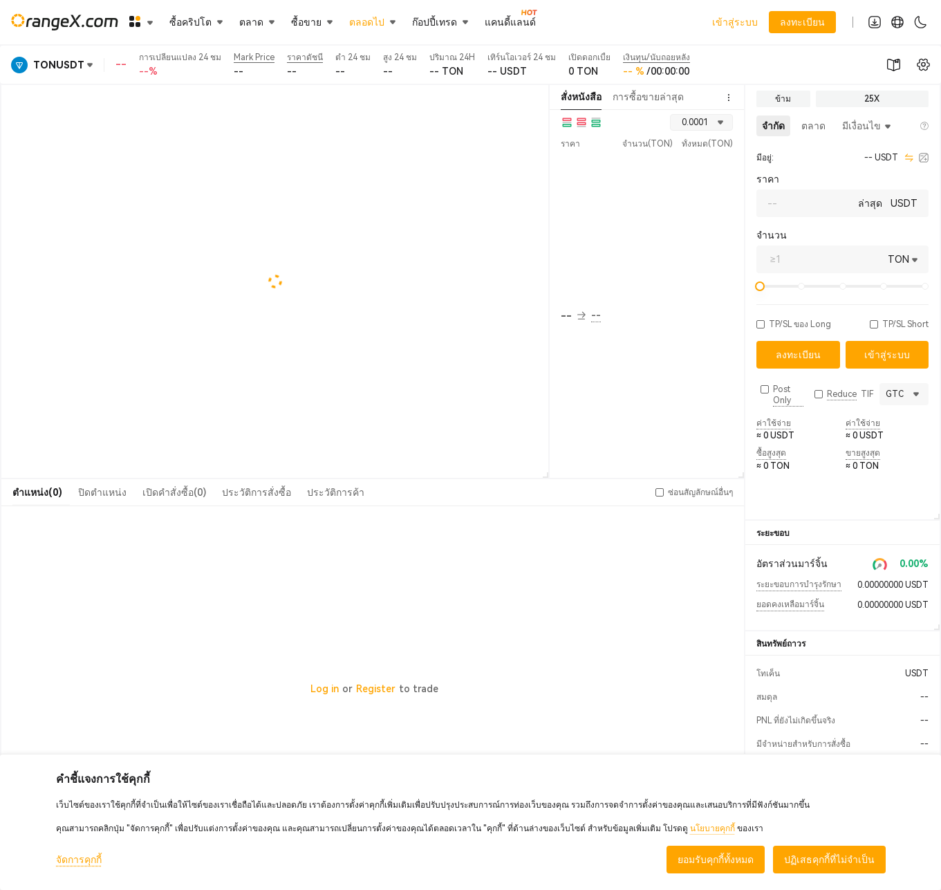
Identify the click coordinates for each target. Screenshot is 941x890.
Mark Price (254, 57)
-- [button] (573, 316)
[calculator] (923, 157)
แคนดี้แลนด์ (510, 21)
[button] (760, 324)
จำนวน (771, 235)
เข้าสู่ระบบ (735, 22)
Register (375, 688)
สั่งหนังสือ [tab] (581, 96)
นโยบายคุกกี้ (712, 828)
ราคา (767, 179)
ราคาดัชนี (305, 57)
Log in (324, 688)
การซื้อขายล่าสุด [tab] (648, 96)
